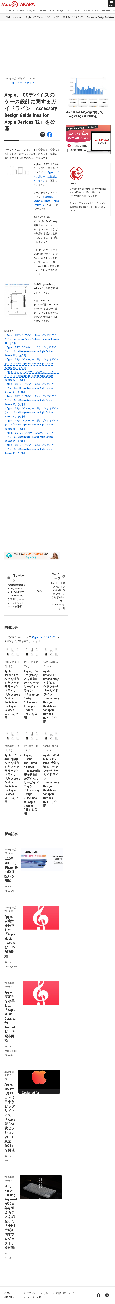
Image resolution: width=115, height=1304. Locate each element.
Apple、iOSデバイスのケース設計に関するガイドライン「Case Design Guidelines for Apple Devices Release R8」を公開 (31, 388)
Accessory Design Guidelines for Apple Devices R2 (46, 200)
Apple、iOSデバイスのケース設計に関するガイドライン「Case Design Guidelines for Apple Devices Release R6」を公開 (31, 412)
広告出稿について (65, 1293)
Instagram (31, 10)
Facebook (10, 10)
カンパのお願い (35, 1297)
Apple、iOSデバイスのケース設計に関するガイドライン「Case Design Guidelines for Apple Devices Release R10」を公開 (31, 363)
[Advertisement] (57, 44)
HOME (7, 17)
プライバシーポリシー (39, 1293)
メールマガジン (90, 10)
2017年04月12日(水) (14, 78)
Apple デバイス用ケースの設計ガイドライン (46, 176)
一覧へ (38, 590)
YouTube (42, 10)
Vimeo (77, 10)
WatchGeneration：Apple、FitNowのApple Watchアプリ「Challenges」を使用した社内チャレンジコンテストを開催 (16, 590)
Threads (20, 10)
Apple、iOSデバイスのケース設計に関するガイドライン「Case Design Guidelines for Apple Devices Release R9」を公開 (31, 375)
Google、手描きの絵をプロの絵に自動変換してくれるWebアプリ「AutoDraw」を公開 (58, 591)
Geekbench (105, 10)
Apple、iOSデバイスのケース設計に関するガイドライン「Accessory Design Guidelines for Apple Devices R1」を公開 (31, 339)
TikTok (51, 10)
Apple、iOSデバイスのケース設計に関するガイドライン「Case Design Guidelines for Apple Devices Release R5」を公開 (31, 424)
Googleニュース (64, 10)
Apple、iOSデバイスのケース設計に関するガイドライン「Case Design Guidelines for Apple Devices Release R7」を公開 (31, 400)
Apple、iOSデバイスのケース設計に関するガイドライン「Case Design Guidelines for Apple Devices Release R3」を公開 (31, 449)
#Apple (12, 82)
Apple (18, 17)
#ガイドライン (26, 82)
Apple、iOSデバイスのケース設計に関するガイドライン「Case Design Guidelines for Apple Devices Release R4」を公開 (31, 436)
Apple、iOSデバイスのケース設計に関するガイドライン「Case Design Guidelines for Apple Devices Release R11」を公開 (31, 351)
